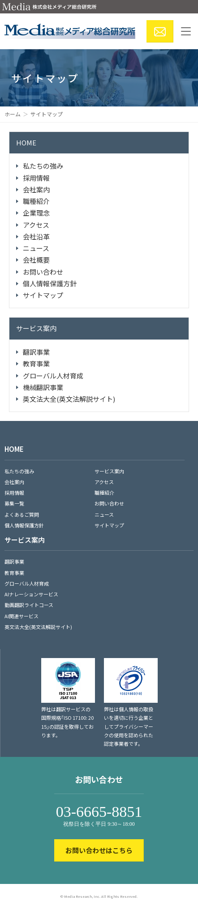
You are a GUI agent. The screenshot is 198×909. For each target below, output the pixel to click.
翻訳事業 (36, 352)
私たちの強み (43, 165)
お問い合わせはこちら (99, 850)
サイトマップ (43, 295)
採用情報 (36, 178)
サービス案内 (36, 328)
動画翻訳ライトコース (28, 604)
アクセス (36, 224)
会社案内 (36, 189)
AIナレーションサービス (31, 594)
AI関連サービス (21, 616)
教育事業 (36, 363)
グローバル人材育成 (53, 375)
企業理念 (36, 212)
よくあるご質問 (21, 514)
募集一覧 (14, 503)
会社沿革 (36, 236)
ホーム (12, 114)
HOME (26, 142)
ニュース (36, 248)
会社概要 (36, 259)
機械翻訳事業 (43, 387)
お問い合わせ (43, 271)
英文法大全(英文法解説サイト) (69, 399)
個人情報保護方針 (50, 283)
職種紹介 (36, 201)
